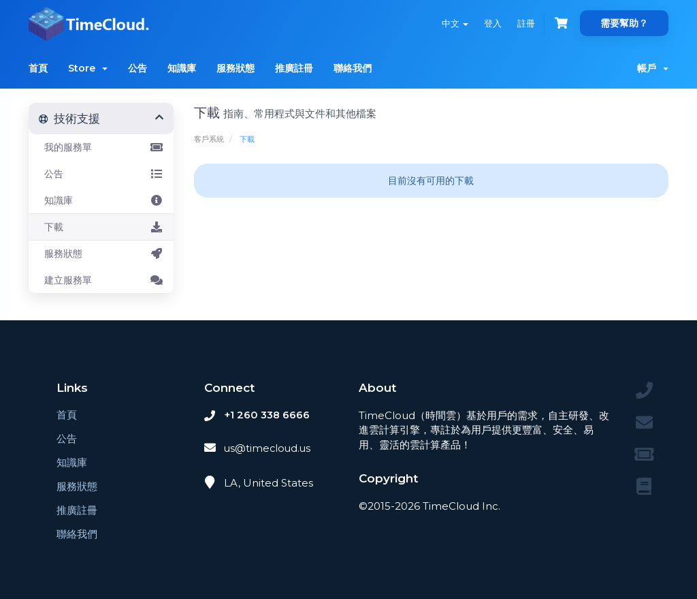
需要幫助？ (624, 23)
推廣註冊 (294, 68)
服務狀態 (235, 68)
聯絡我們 (353, 68)
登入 (491, 23)
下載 (101, 227)
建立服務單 (101, 280)
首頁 (38, 68)
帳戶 (652, 68)
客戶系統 (209, 139)
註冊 (525, 23)
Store (88, 68)
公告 (137, 68)
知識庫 (181, 68)
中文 (452, 23)
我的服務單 (101, 147)
